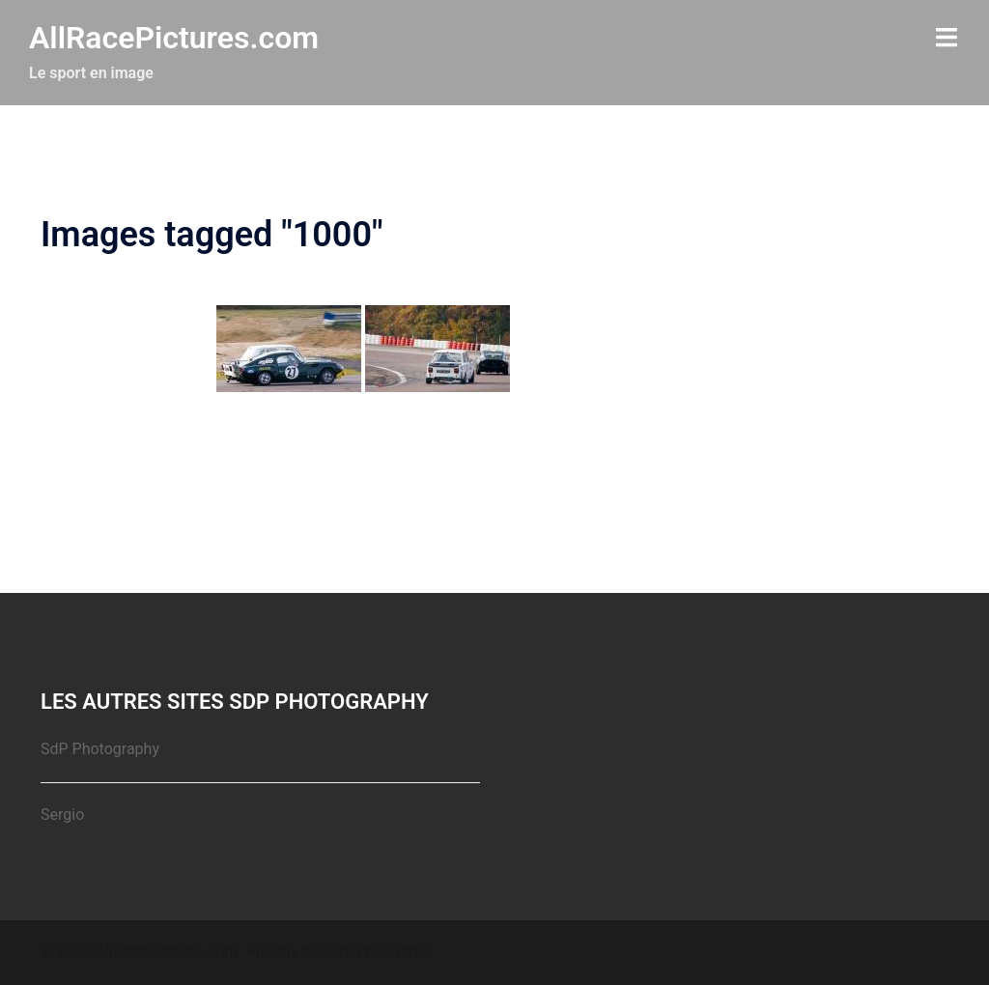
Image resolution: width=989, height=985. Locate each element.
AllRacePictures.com (174, 37)
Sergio (62, 814)
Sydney (409, 952)
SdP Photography (100, 749)
